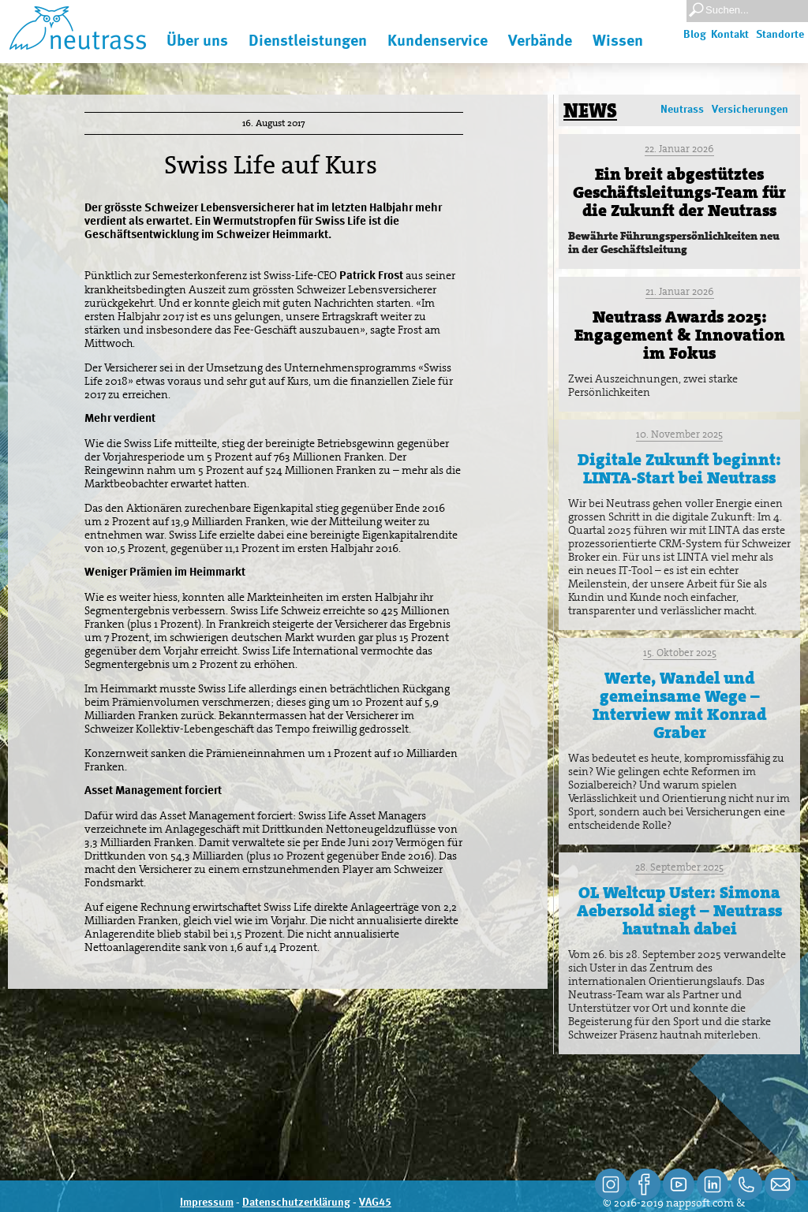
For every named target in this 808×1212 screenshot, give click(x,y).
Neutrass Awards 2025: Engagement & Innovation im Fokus (679, 335)
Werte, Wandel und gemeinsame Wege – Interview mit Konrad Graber (679, 705)
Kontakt (730, 34)
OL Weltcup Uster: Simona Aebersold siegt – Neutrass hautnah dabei (679, 911)
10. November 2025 (679, 434)
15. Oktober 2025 (679, 652)
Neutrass (682, 109)
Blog (694, 34)
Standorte (780, 34)
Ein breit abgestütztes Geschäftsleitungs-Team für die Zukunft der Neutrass (679, 192)
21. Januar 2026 (679, 291)
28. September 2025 (679, 867)
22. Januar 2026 (679, 148)
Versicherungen (750, 109)
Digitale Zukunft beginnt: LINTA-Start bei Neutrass (679, 469)
